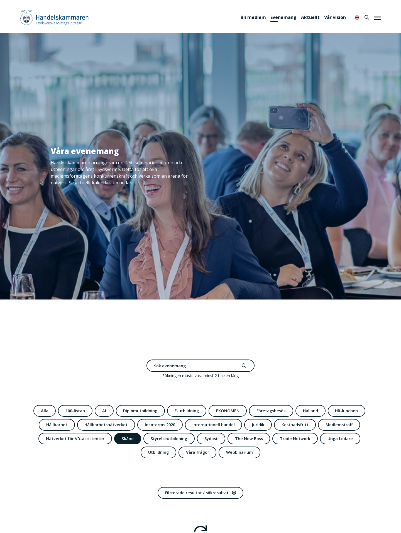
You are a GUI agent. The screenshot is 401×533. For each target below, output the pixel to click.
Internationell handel (213, 424)
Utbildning (158, 452)
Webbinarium (239, 452)
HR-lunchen (346, 410)
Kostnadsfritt (295, 424)
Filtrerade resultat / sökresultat (200, 492)
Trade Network (295, 438)
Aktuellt (310, 17)
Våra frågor (197, 452)
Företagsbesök (271, 410)
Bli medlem (253, 17)
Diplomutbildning (140, 410)
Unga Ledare (340, 438)
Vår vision (335, 17)
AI (104, 410)
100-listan (75, 410)
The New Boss (249, 438)
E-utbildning (187, 410)
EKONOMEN (227, 410)
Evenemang (283, 17)
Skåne (128, 438)
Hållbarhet (56, 424)
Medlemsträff (339, 424)
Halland (310, 410)
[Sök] (367, 17)
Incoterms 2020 (160, 424)
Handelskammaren (54, 17)
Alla (44, 410)
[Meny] (377, 17)
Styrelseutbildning (169, 438)
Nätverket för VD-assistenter (75, 438)
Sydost (211, 438)
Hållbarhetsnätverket (106, 424)
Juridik (258, 424)
